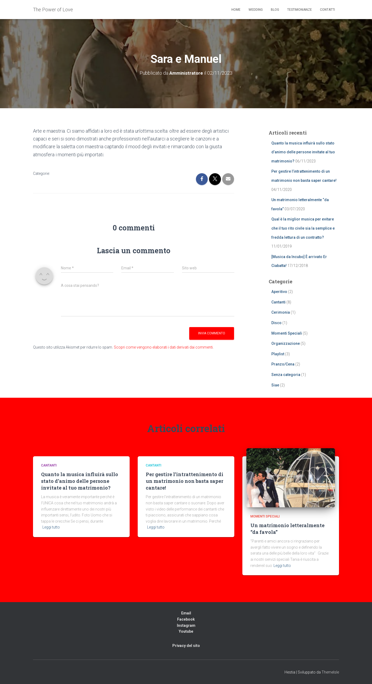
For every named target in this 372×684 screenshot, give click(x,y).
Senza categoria (285, 374)
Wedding (256, 10)
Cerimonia (280, 312)
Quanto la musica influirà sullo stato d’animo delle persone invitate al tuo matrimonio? (303, 152)
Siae (275, 385)
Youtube (186, 631)
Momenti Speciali (286, 333)
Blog (275, 10)
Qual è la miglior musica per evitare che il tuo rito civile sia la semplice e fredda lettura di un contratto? (303, 228)
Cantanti (278, 302)
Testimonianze (299, 10)
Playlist (277, 354)
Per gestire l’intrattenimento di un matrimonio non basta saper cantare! (184, 481)
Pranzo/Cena (282, 364)
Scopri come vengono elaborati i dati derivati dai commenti (163, 347)
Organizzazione (285, 343)
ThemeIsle (330, 672)
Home (235, 10)
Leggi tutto (51, 527)
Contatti (327, 10)
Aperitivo (279, 291)
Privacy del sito (186, 645)
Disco (276, 323)
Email (186, 613)
